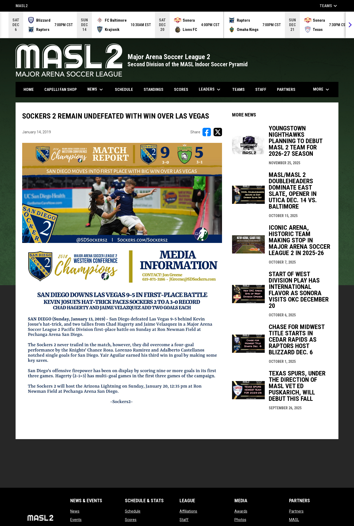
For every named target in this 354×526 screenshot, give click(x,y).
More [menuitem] (322, 89)
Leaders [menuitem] (210, 89)
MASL (294, 520)
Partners (296, 511)
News (74, 511)
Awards (240, 511)
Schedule (132, 511)
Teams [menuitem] (238, 89)
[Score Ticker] (177, 25)
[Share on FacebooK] (206, 132)
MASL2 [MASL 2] (22, 6)
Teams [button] (329, 6)
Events (76, 520)
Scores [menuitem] (181, 89)
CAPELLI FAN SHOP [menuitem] (62, 89)
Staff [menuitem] (260, 89)
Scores (130, 520)
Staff (184, 520)
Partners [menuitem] (286, 89)
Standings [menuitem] (153, 89)
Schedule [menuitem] (124, 89)
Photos (240, 520)
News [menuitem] (95, 89)
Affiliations (188, 511)
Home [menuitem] (28, 89)
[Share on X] (218, 132)
